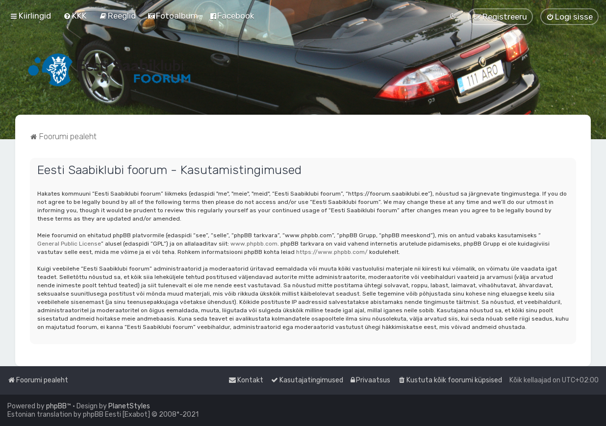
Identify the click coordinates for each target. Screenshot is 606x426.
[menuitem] (75, 15)
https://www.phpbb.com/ (332, 252)
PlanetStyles (129, 406)
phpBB (56, 406)
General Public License (69, 243)
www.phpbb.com (254, 243)
